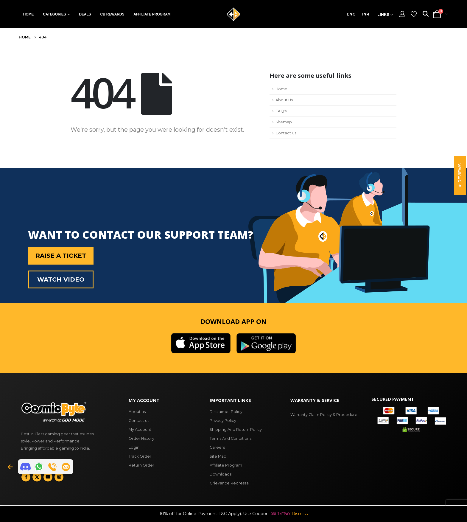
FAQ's (281, 111)
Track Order (140, 456)
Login (134, 447)
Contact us (139, 420)
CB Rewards (112, 14)
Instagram (59, 477)
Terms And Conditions (230, 438)
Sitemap (283, 122)
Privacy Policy (223, 420)
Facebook (25, 477)
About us (137, 411)
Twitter (36, 477)
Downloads (220, 474)
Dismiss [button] (300, 513)
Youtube (47, 477)
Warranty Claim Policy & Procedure (323, 414)
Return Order (141, 465)
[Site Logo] (233, 14)
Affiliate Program (151, 14)
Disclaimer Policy (226, 411)
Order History (141, 438)
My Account (140, 429)
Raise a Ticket (60, 255)
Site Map (218, 456)
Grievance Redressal (230, 483)
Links (383, 14)
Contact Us (285, 133)
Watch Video (60, 279)
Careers (217, 447)
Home (28, 14)
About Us (284, 100)
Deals (85, 14)
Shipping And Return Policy (236, 429)
